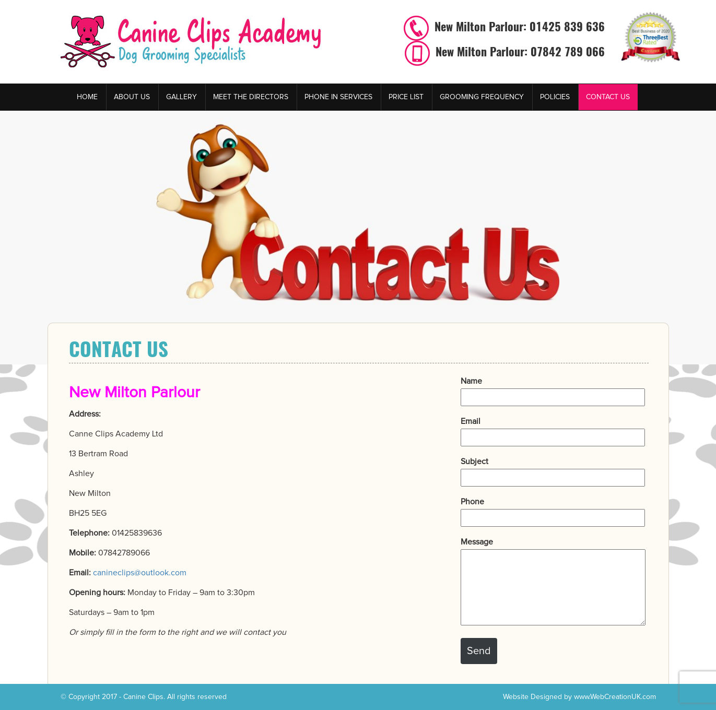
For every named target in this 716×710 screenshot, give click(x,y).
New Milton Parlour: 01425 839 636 (518, 26)
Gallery (181, 97)
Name (553, 389)
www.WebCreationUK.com (615, 697)
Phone (553, 510)
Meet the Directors (250, 97)
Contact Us (608, 97)
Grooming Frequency (482, 97)
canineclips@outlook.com (139, 573)
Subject (553, 469)
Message (553, 582)
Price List (406, 97)
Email (553, 429)
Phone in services (338, 97)
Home (87, 97)
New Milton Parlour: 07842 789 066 (518, 52)
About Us (132, 97)
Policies (555, 97)
